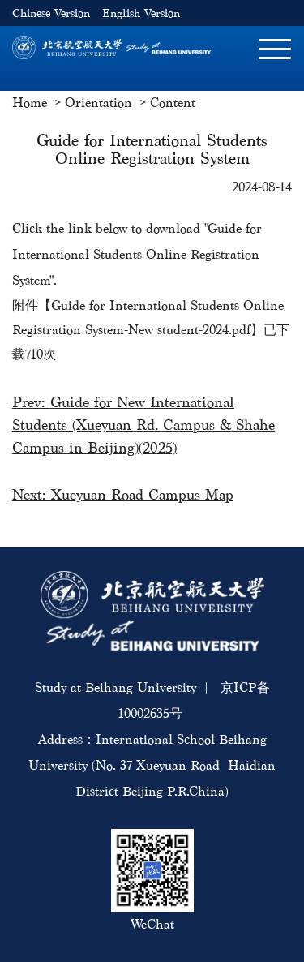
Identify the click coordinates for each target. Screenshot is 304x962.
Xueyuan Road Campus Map (142, 494)
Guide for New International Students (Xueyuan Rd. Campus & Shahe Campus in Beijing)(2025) (143, 424)
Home (29, 103)
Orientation (98, 103)
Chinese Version (51, 13)
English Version (141, 13)
